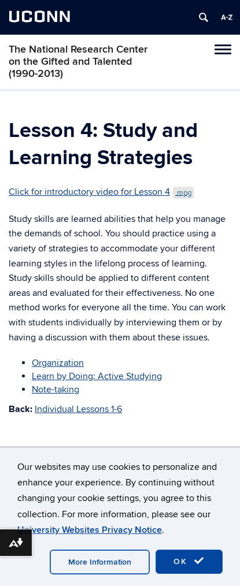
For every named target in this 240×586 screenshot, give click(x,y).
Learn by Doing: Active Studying (97, 376)
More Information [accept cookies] (99, 562)
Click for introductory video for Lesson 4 (101, 192)
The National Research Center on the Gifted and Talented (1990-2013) (78, 61)
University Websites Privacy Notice (89, 530)
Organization (58, 363)
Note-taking (55, 389)
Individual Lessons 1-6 (78, 409)
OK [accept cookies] (189, 561)
